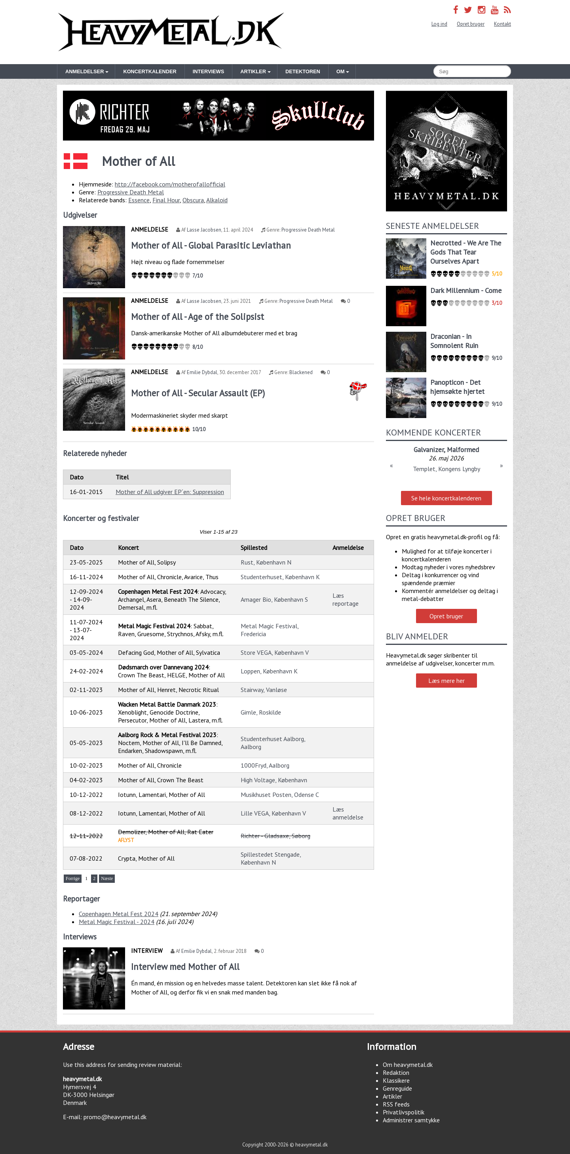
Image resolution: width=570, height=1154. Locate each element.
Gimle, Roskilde (261, 712)
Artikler (392, 1096)
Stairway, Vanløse (264, 690)
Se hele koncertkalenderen (446, 498)
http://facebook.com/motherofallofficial (170, 184)
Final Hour (166, 200)
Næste (107, 878)
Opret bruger (470, 24)
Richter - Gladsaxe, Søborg (275, 836)
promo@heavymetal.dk (115, 1117)
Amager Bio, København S (274, 599)
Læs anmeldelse (347, 813)
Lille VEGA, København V (273, 813)
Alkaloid (217, 200)
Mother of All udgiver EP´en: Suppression (170, 492)
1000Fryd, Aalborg (265, 765)
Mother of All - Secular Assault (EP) (198, 393)
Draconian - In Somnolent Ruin (454, 341)
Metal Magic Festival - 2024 (116, 922)
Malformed (463, 449)
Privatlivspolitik (403, 1112)
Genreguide (397, 1088)
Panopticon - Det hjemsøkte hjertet (457, 387)
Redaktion (396, 1072)
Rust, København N (266, 562)
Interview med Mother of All (185, 966)
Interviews (208, 71)
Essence (139, 200)
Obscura (193, 200)
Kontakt (502, 24)
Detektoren (302, 71)
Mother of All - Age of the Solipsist (197, 316)
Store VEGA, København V (275, 652)
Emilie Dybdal (202, 372)
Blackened (301, 372)
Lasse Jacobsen (204, 229)
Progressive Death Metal (130, 192)
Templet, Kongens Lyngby (446, 469)
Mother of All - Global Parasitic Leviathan (211, 245)
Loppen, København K (269, 671)
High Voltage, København (274, 780)
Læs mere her (446, 680)
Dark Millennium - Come (466, 290)
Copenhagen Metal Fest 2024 (118, 914)
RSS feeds (396, 1104)
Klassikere (396, 1080)
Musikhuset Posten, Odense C (280, 794)
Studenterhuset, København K (280, 577)
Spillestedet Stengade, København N (271, 858)
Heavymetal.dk (171, 32)
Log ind (439, 24)
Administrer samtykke (411, 1120)
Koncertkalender (149, 71)
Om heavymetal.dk (408, 1064)
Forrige (73, 878)
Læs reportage (345, 599)
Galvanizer (429, 449)
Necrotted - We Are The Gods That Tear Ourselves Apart (465, 252)
